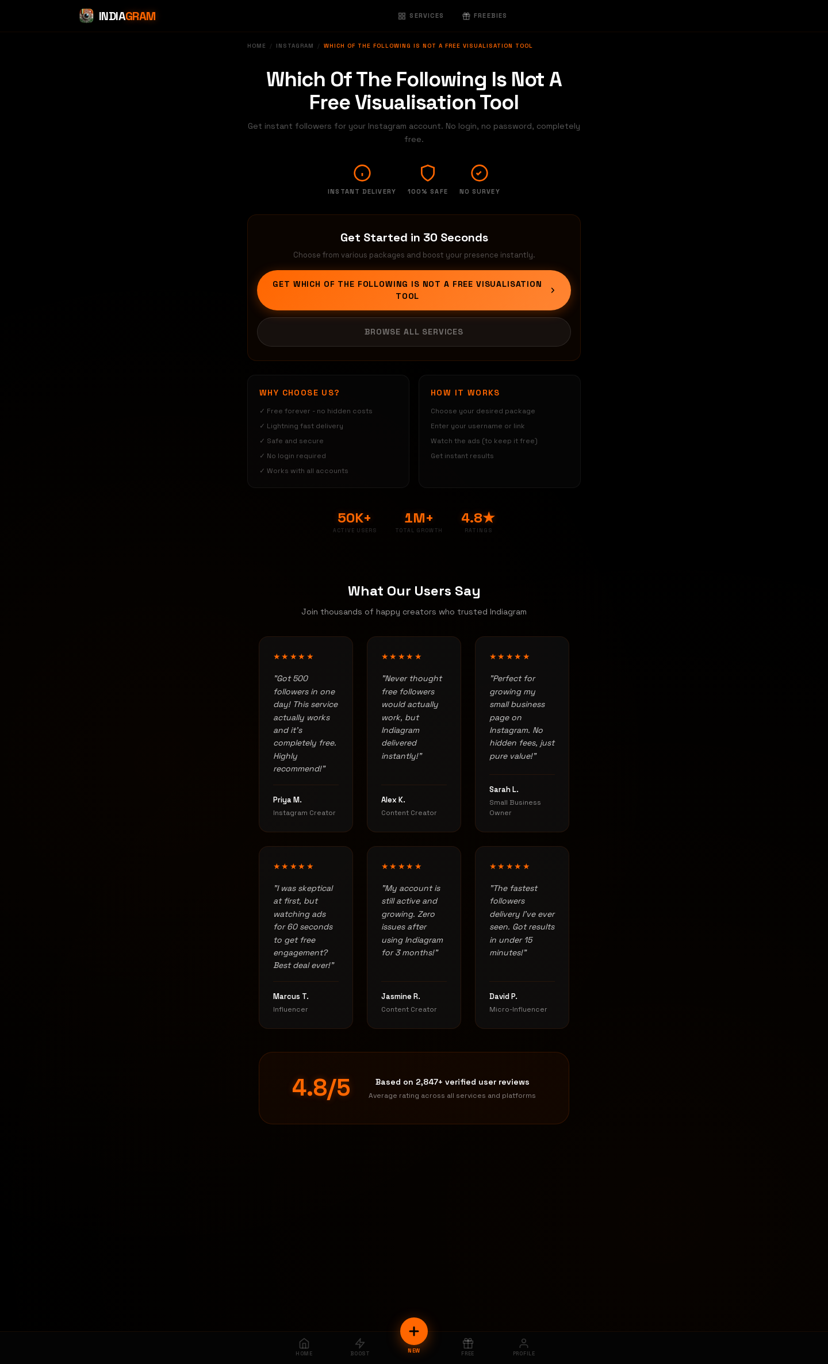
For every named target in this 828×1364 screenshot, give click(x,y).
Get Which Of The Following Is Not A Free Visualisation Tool (415, 290)
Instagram (295, 45)
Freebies (484, 15)
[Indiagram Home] (117, 16)
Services (421, 15)
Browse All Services (414, 331)
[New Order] (414, 1331)
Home (256, 45)
